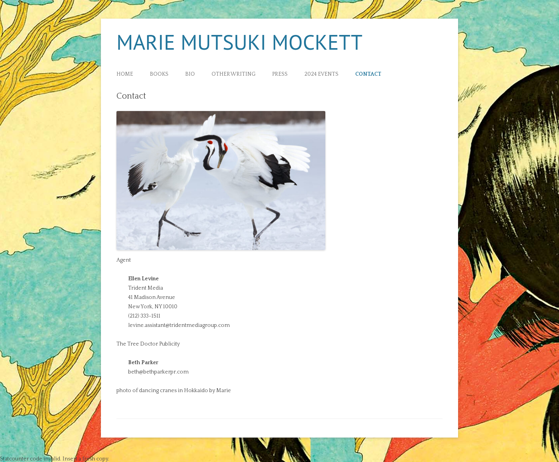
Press (280, 74)
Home (124, 74)
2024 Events (321, 74)
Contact (368, 74)
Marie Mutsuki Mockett (239, 42)
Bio (190, 74)
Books (159, 74)
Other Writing (233, 74)
